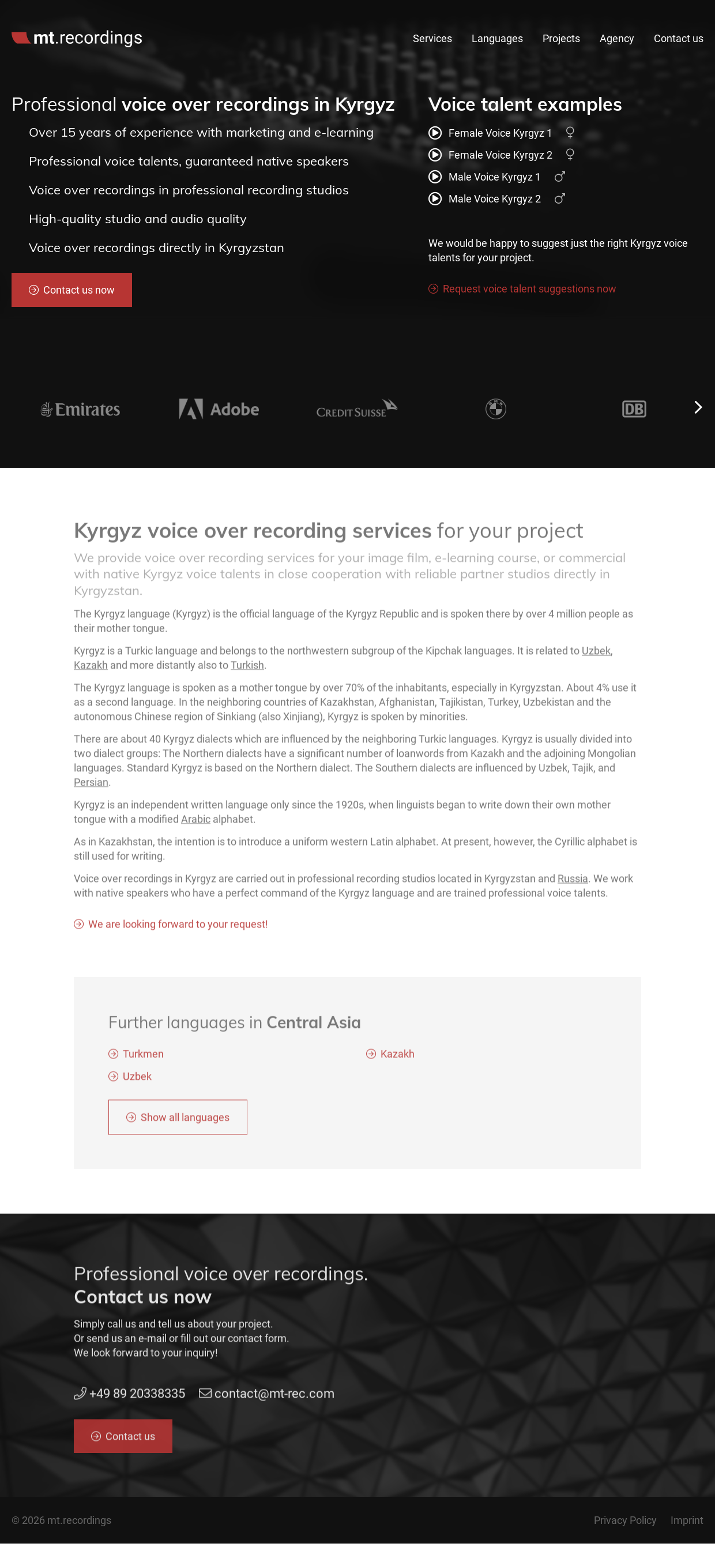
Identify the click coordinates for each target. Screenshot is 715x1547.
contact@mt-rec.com (607, 12)
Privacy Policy (625, 1520)
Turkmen (143, 1058)
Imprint (687, 1520)
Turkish (247, 669)
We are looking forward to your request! (178, 928)
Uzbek (596, 654)
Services (432, 38)
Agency (617, 38)
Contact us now (79, 290)
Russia (573, 882)
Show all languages (185, 1121)
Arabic (195, 823)
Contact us (678, 38)
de (699, 12)
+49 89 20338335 (500, 12)
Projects (561, 38)
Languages (497, 38)
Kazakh (91, 669)
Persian (91, 786)
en (682, 12)
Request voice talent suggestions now (529, 289)
